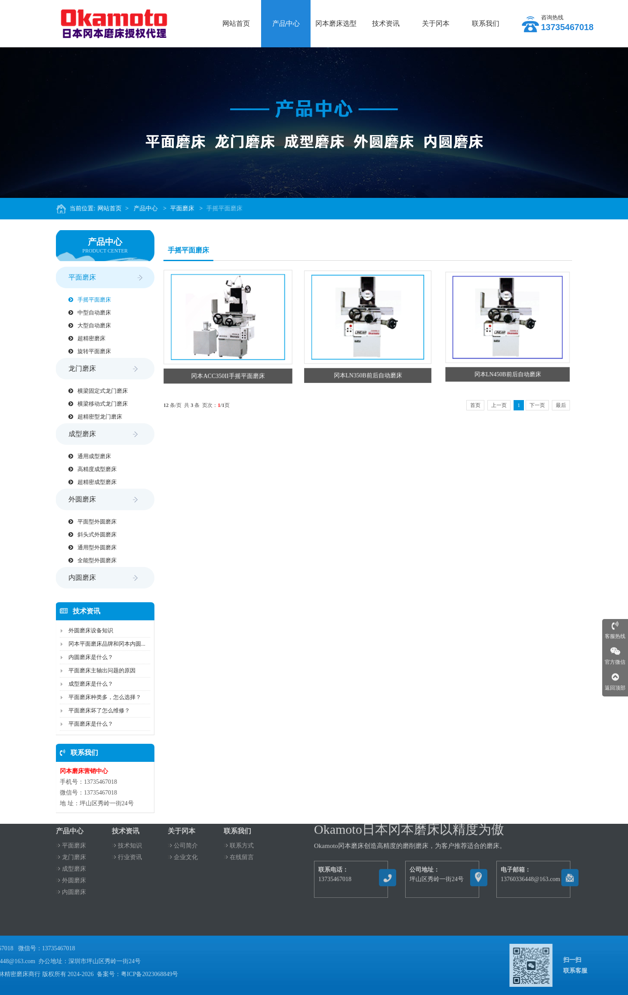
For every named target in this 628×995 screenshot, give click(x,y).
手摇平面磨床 (230, 208)
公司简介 (184, 828)
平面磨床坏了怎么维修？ (96, 710)
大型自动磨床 (86, 325)
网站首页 (115, 208)
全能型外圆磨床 (89, 560)
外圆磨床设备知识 (87, 630)
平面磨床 (188, 208)
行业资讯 (128, 840)
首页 (475, 405)
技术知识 (128, 828)
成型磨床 (100, 434)
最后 (561, 405)
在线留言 (240, 840)
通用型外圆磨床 (89, 547)
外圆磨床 (100, 499)
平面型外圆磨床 (89, 521)
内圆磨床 (100, 577)
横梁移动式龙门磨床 (95, 403)
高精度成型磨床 (89, 469)
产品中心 (151, 208)
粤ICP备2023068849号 (57, 974)
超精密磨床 (83, 338)
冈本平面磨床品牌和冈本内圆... (103, 644)
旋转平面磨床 (86, 351)
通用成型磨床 (86, 456)
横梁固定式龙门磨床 (95, 391)
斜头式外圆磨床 (89, 534)
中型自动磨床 (86, 312)
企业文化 (184, 840)
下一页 (537, 405)
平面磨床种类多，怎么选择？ (101, 697)
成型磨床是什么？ (87, 684)
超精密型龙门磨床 (92, 416)
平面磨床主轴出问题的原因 (98, 670)
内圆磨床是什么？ (87, 657)
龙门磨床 (100, 368)
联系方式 (240, 828)
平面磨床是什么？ (87, 724)
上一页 (499, 405)
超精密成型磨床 (89, 482)
